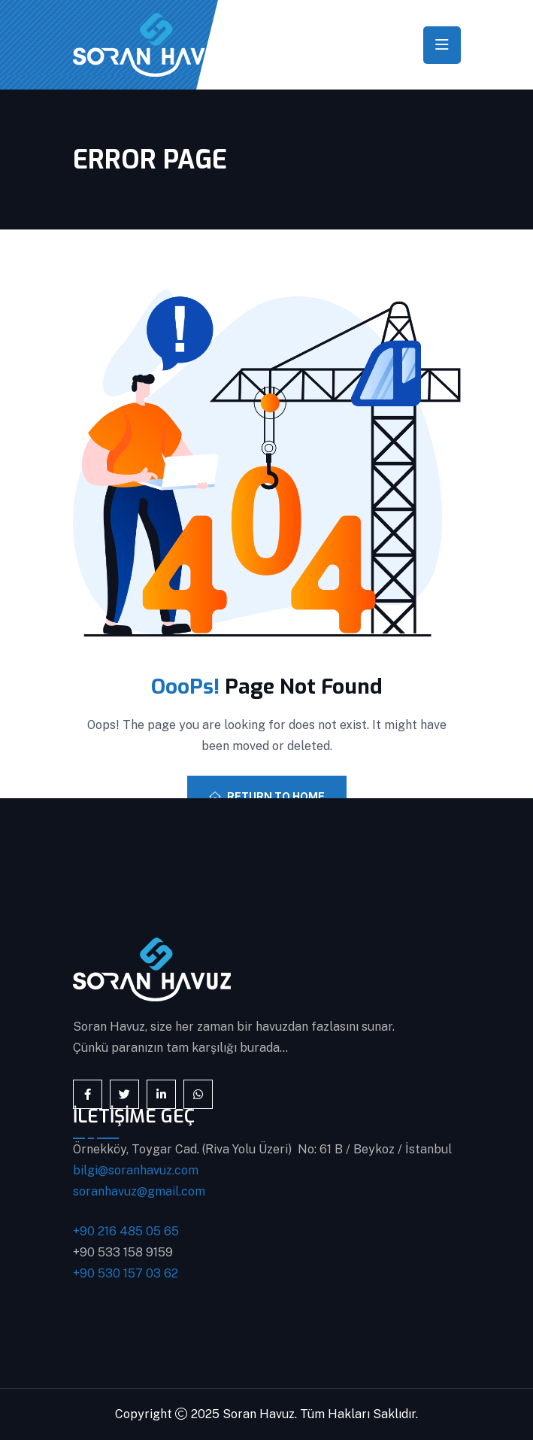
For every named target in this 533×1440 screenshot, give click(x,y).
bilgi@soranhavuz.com (135, 1170)
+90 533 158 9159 (123, 1252)
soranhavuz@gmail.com (139, 1191)
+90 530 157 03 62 (125, 1273)
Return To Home (267, 797)
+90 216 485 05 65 (126, 1231)
